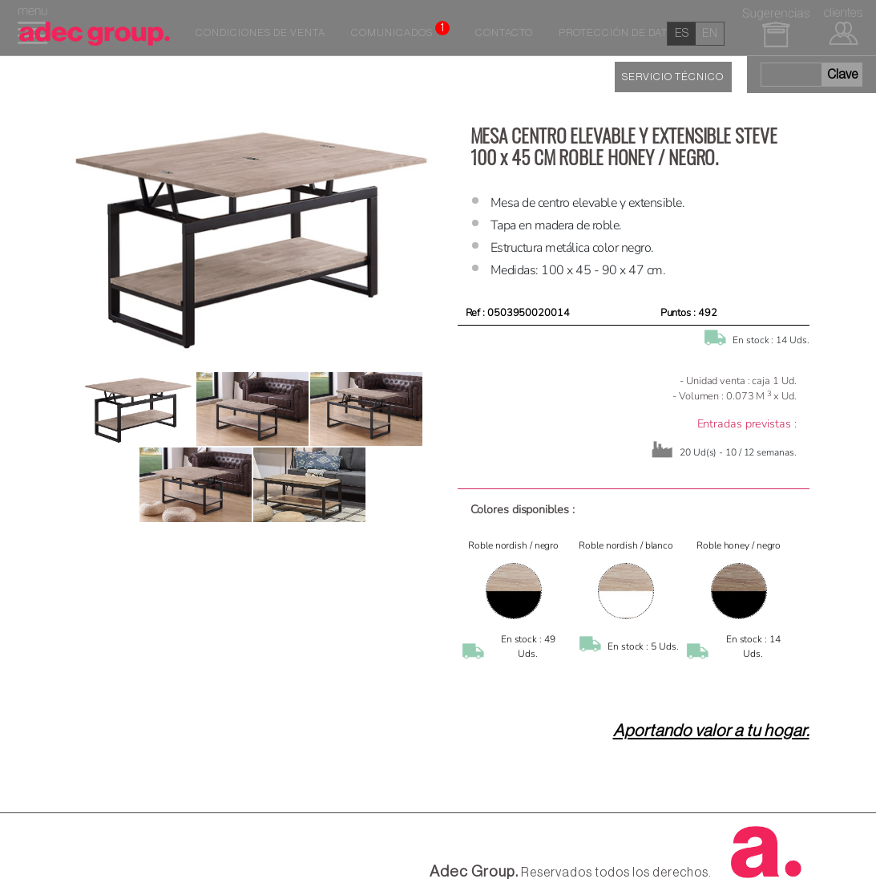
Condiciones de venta (260, 33)
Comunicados (400, 30)
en (709, 33)
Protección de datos (620, 33)
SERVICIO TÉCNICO (673, 77)
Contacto (504, 33)
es (681, 33)
